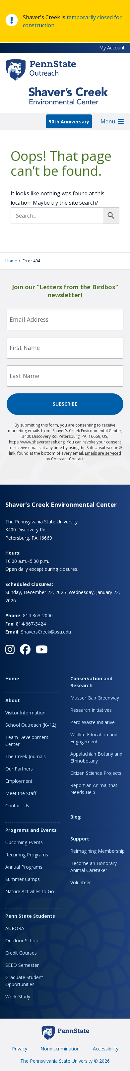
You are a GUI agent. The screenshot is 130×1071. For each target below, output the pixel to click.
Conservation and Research (91, 682)
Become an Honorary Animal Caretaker (93, 866)
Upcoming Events (24, 842)
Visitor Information (25, 712)
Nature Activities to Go (29, 891)
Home (11, 261)
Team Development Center (26, 740)
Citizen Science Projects (95, 773)
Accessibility (105, 1048)
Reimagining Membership (97, 851)
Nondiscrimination (60, 1048)
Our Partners (19, 769)
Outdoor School (22, 940)
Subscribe (65, 404)
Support (79, 839)
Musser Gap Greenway (94, 698)
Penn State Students (30, 916)
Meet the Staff (20, 793)
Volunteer (80, 882)
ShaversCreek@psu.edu (46, 632)
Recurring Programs (26, 854)
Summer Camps (22, 879)
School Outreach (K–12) (30, 725)
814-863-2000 (38, 615)
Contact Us (17, 805)
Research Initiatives (91, 710)
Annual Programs (23, 867)
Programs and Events (31, 830)
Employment (18, 781)
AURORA (14, 928)
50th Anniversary (69, 121)
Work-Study (17, 996)
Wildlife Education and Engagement (93, 738)
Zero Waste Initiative (92, 722)
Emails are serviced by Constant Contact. (83, 456)
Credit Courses (21, 953)
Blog (75, 817)
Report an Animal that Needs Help (93, 788)
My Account (112, 47)
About (12, 700)
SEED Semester (22, 965)
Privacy (19, 1048)
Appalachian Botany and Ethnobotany (96, 757)
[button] (107, 121)
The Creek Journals (25, 756)
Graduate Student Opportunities (24, 980)
